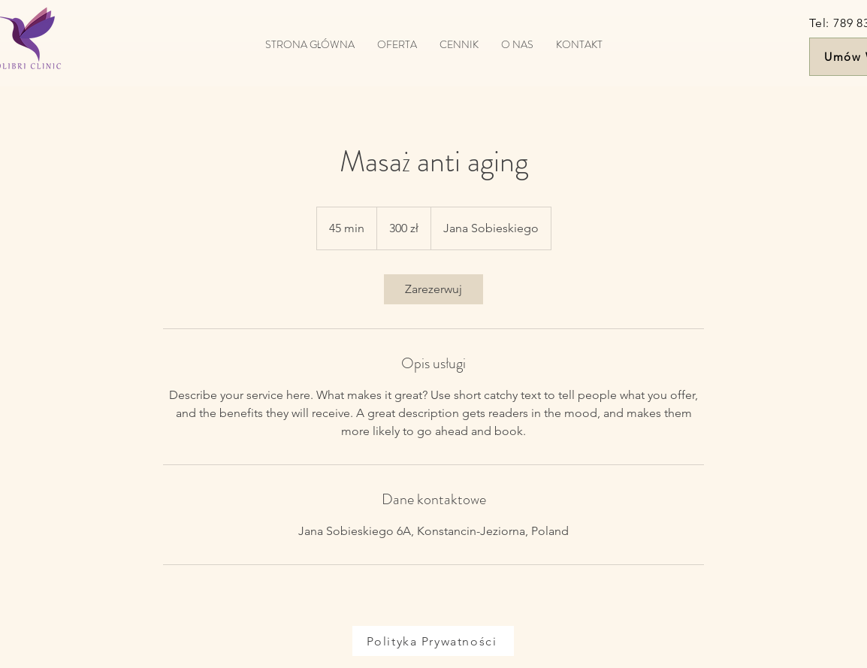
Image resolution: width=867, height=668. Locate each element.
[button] (397, 45)
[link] (433, 289)
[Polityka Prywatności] (433, 641)
